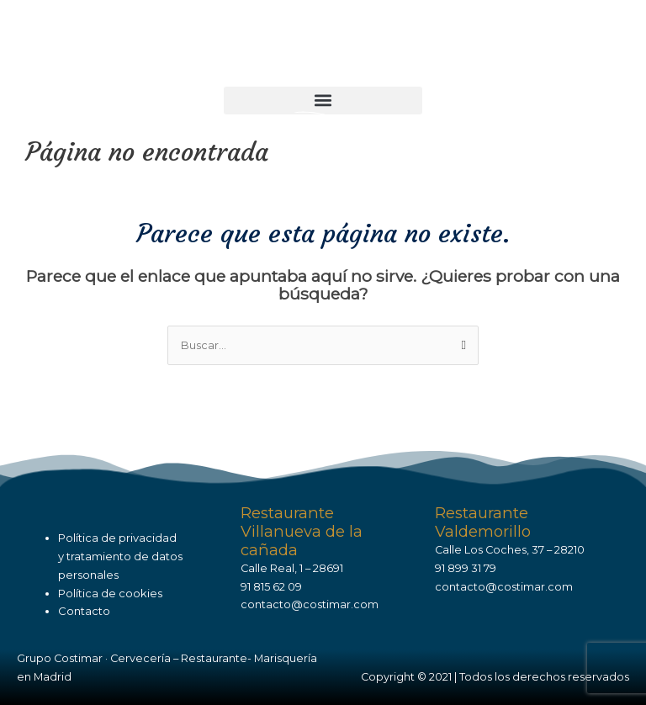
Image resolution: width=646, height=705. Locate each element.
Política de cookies (110, 593)
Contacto (84, 611)
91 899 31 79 (465, 568)
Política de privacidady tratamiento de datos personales (120, 555)
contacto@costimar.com (310, 604)
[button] (323, 100)
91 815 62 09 (271, 586)
